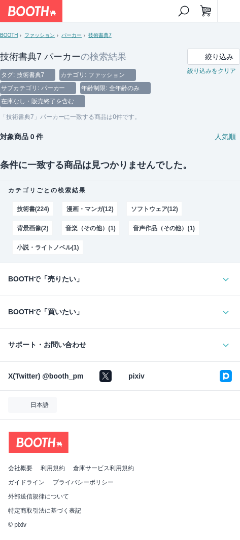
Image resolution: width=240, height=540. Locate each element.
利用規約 (53, 468)
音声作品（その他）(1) (164, 228)
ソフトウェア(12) (154, 209)
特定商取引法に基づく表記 (44, 511)
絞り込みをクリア (211, 70)
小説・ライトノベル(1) (48, 247)
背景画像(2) (33, 228)
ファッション (39, 35)
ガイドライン (26, 482)
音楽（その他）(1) (90, 228)
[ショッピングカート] (206, 11)
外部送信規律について (38, 496)
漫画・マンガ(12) (90, 209)
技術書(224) (33, 209)
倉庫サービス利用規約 (103, 468)
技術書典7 (99, 35)
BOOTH (9, 35)
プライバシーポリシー (83, 482)
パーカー (71, 35)
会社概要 (20, 468)
